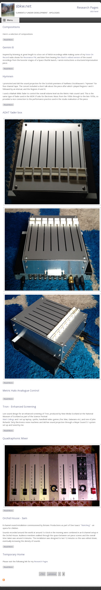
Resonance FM (29, 57)
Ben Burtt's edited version (68, 57)
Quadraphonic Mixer (15, 438)
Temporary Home (14, 554)
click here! (94, 11)
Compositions (11, 27)
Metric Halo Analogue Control (21, 390)
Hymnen (8, 76)
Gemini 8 (8, 47)
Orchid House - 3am (15, 518)
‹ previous (52, 574)
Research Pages (41, 561)
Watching (86, 525)
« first (42, 574)
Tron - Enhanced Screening (19, 406)
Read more (9, 39)
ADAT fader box (12, 112)
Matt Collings (8, 419)
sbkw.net (23, 6)
